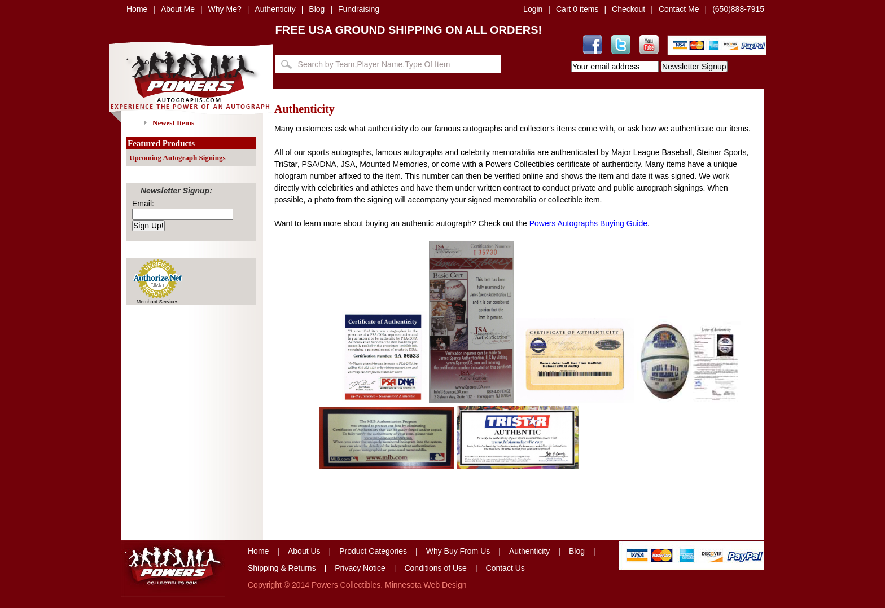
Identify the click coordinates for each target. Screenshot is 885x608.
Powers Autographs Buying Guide (588, 223)
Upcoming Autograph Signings (177, 157)
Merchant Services (158, 302)
